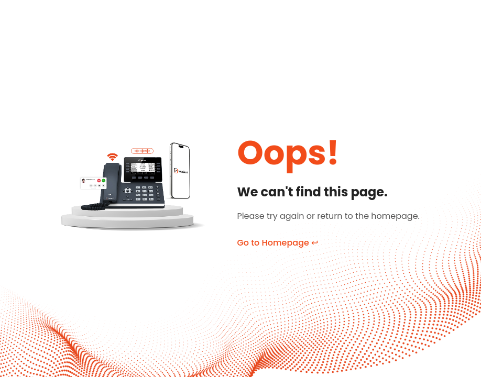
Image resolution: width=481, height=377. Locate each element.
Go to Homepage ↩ (277, 243)
